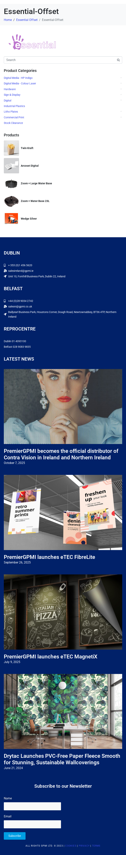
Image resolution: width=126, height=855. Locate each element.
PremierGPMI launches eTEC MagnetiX (50, 656)
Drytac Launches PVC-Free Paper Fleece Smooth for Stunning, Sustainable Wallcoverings (62, 759)
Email (7, 816)
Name (8, 798)
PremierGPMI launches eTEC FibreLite (49, 557)
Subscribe (14, 836)
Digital (7, 100)
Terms (96, 845)
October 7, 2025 (14, 463)
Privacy (84, 845)
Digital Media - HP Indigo (18, 77)
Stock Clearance (13, 122)
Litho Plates (11, 111)
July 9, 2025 (12, 662)
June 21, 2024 (13, 768)
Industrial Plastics (14, 106)
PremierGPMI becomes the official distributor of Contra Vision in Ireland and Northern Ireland (61, 454)
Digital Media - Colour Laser (20, 83)
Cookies (70, 845)
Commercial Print (14, 117)
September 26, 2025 (17, 562)
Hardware (10, 89)
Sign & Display (12, 94)
